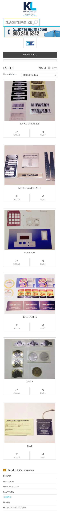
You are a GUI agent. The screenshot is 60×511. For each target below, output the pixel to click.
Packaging (8, 491)
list (54, 68)
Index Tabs (8, 481)
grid (49, 68)
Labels (7, 497)
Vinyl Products (11, 486)
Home (6, 74)
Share (42, 135)
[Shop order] (39, 75)
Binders (7, 476)
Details (16, 135)
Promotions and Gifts (14, 507)
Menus (6, 502)
